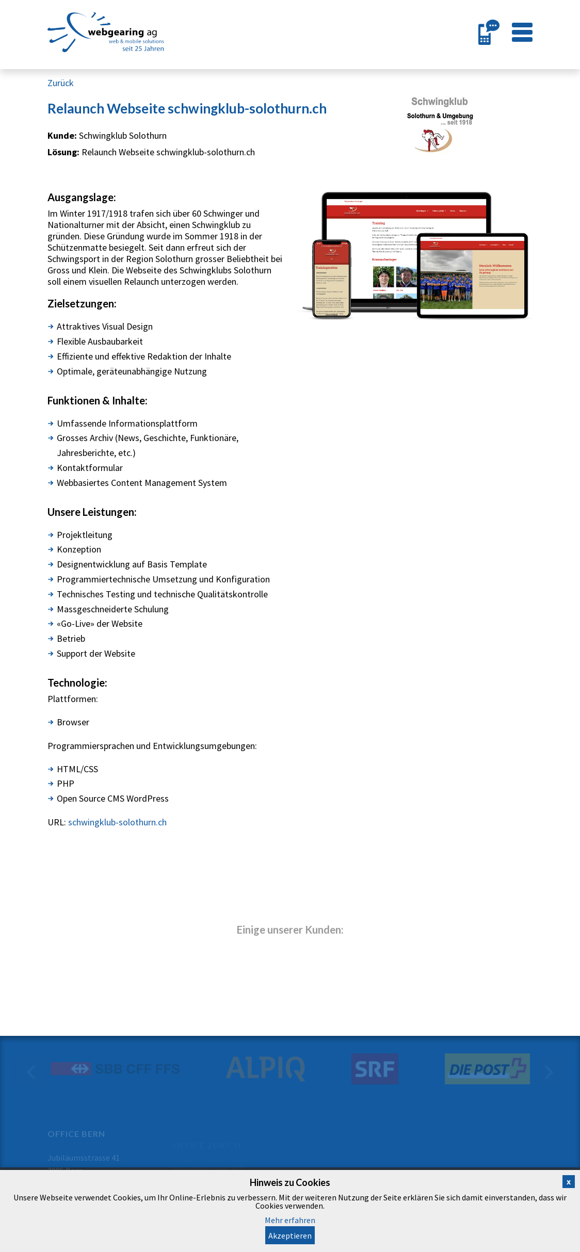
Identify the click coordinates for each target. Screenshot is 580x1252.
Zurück (60, 83)
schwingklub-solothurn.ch (117, 822)
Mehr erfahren (290, 1220)
